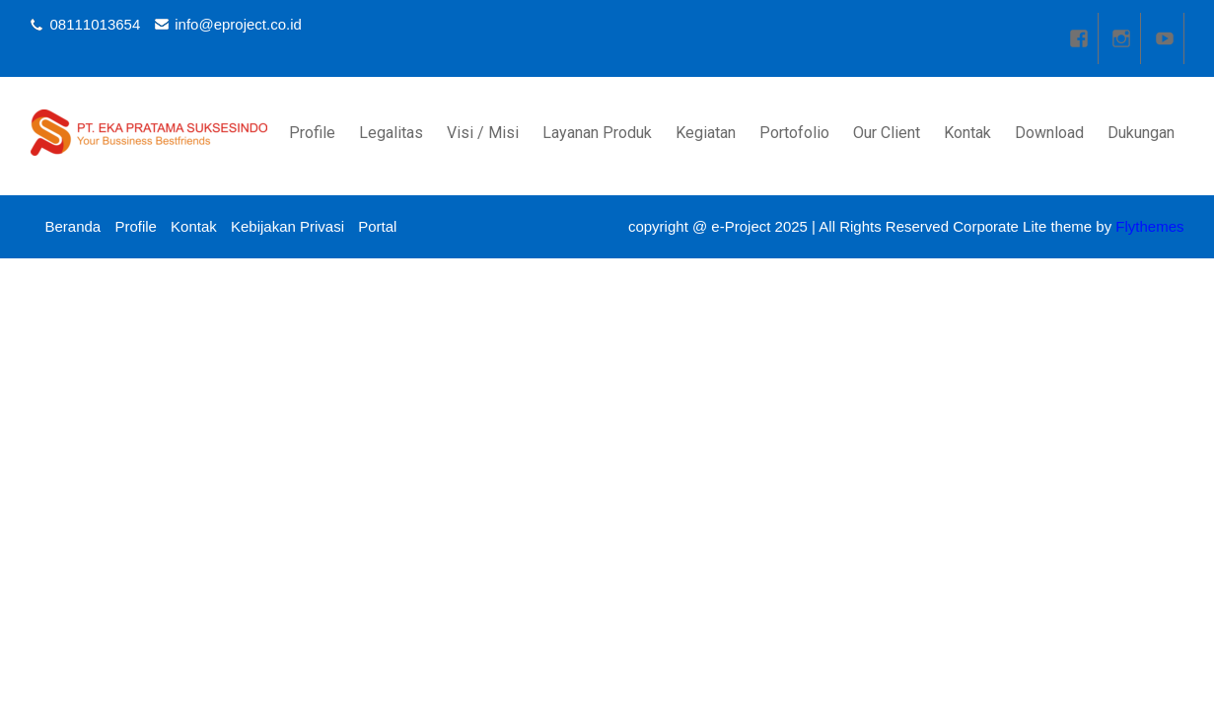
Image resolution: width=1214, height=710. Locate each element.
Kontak (967, 132)
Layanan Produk (597, 132)
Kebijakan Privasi (287, 226)
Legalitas (391, 132)
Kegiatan (706, 132)
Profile (312, 132)
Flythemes (1147, 226)
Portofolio (794, 132)
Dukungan (1141, 132)
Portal (377, 226)
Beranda (73, 226)
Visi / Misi (483, 132)
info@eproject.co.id (238, 24)
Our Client (886, 132)
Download (1049, 132)
